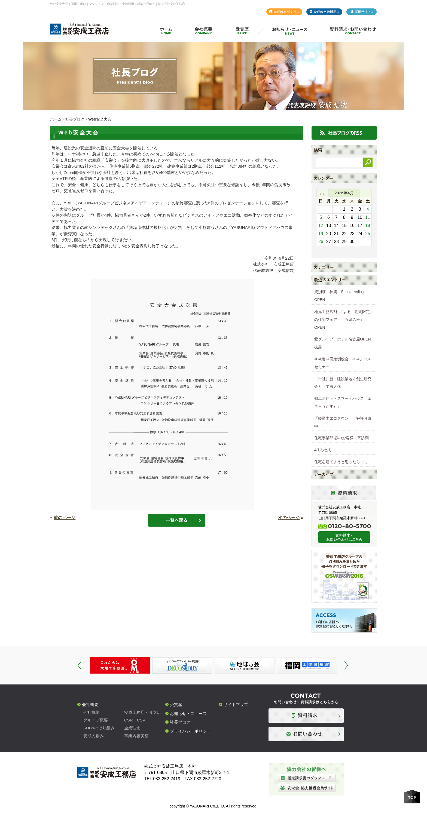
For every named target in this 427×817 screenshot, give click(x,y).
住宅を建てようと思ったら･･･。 (342, 462)
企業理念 (132, 728)
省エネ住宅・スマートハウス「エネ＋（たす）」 (342, 402)
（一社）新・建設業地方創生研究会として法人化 (342, 383)
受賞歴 (176, 704)
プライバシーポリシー (190, 731)
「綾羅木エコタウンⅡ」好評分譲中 (342, 422)
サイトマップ (236, 704)
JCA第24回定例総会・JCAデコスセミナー (342, 363)
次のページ (289, 517)
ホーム (56, 119)
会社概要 (90, 704)
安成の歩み (93, 735)
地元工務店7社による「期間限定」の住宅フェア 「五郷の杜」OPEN (344, 319)
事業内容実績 (136, 735)
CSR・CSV (134, 720)
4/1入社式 (322, 450)
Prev (79, 665)
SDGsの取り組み (99, 728)
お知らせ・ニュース (188, 713)
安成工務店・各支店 (142, 712)
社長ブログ (74, 119)
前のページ (64, 517)
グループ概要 (95, 720)
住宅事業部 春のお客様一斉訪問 (341, 438)
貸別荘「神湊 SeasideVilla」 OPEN (342, 296)
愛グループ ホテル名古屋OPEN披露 (342, 343)
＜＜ (321, 193)
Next (346, 665)
